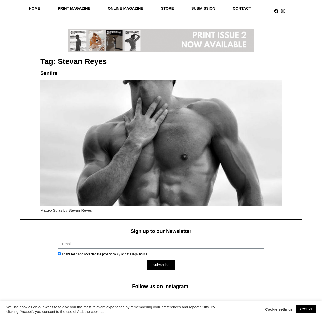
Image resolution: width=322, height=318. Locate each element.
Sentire (48, 73)
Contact (242, 8)
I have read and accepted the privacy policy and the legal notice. (105, 254)
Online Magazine (125, 8)
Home (34, 8)
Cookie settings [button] (279, 309)
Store (167, 8)
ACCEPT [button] (306, 309)
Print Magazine (74, 8)
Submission (203, 8)
